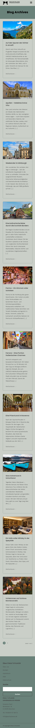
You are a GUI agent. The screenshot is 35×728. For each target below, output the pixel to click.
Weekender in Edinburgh (16, 163)
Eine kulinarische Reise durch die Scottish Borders (17, 224)
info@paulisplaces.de (10, 716)
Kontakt (5, 670)
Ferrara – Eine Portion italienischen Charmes (15, 354)
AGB (4, 677)
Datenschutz (7, 680)
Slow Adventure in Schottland (13, 477)
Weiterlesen (11, 74)
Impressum (6, 673)
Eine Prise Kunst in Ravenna (17, 415)
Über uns (6, 667)
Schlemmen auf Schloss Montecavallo (16, 599)
